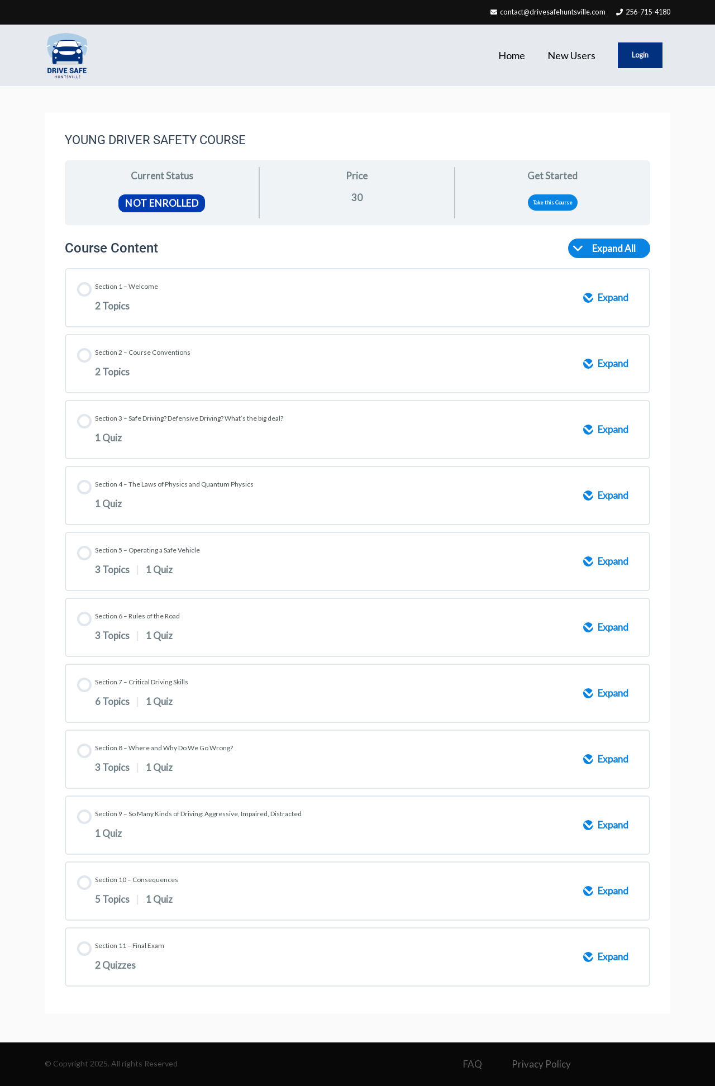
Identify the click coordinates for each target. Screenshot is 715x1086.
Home (511, 55)
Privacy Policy (541, 1064)
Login (641, 55)
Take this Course (553, 202)
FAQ (472, 1064)
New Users (571, 55)
